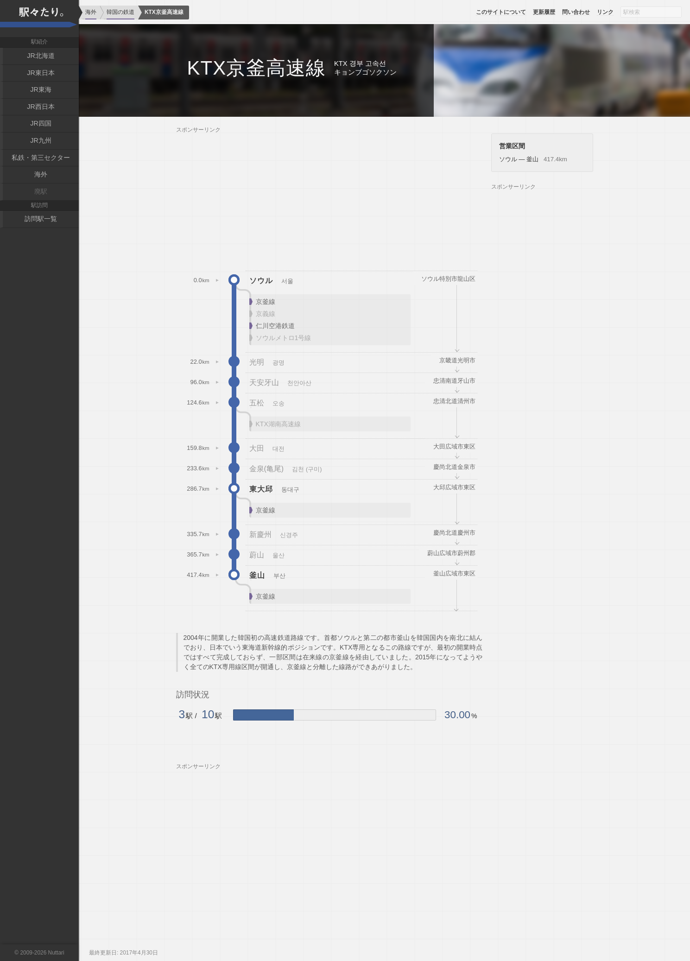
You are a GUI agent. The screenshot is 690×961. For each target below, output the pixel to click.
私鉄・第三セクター (41, 156)
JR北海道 (40, 55)
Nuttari (56, 952)
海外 (40, 173)
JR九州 (40, 140)
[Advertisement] (329, 198)
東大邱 (261, 489)
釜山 (257, 575)
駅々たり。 (39, 18)
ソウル (261, 280)
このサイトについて (501, 12)
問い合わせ (576, 12)
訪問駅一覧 (41, 217)
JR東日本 (40, 72)
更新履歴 (544, 12)
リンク (605, 12)
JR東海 (40, 89)
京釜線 (265, 301)
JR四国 (40, 122)
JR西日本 (40, 106)
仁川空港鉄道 (275, 325)
